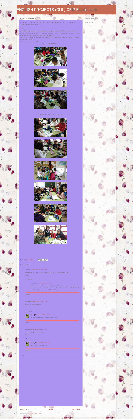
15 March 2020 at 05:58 (45, 283)
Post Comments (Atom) (34, 413)
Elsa (32, 315)
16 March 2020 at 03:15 (43, 342)
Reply (27, 275)
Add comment (25, 356)
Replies (30, 279)
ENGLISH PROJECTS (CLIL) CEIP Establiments (57, 9)
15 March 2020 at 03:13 (43, 315)
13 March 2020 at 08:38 (40, 301)
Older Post (76, 409)
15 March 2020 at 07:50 (40, 329)
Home (50, 409)
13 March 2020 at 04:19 (40, 269)
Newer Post (24, 409)
